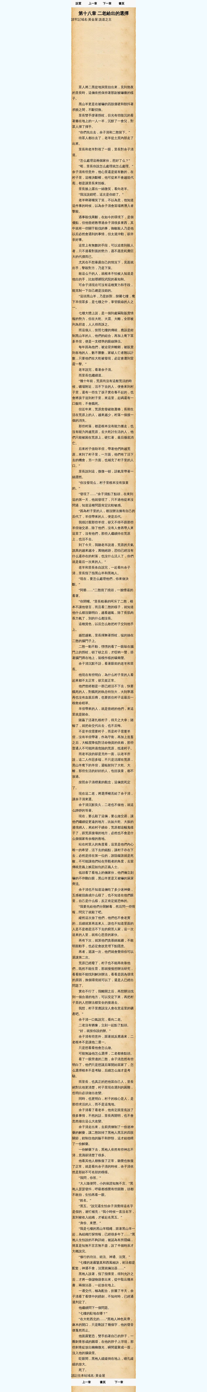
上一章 (93, 3)
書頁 (121, 3)
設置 (78, 3)
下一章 (107, 3)
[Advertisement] (103, 53)
